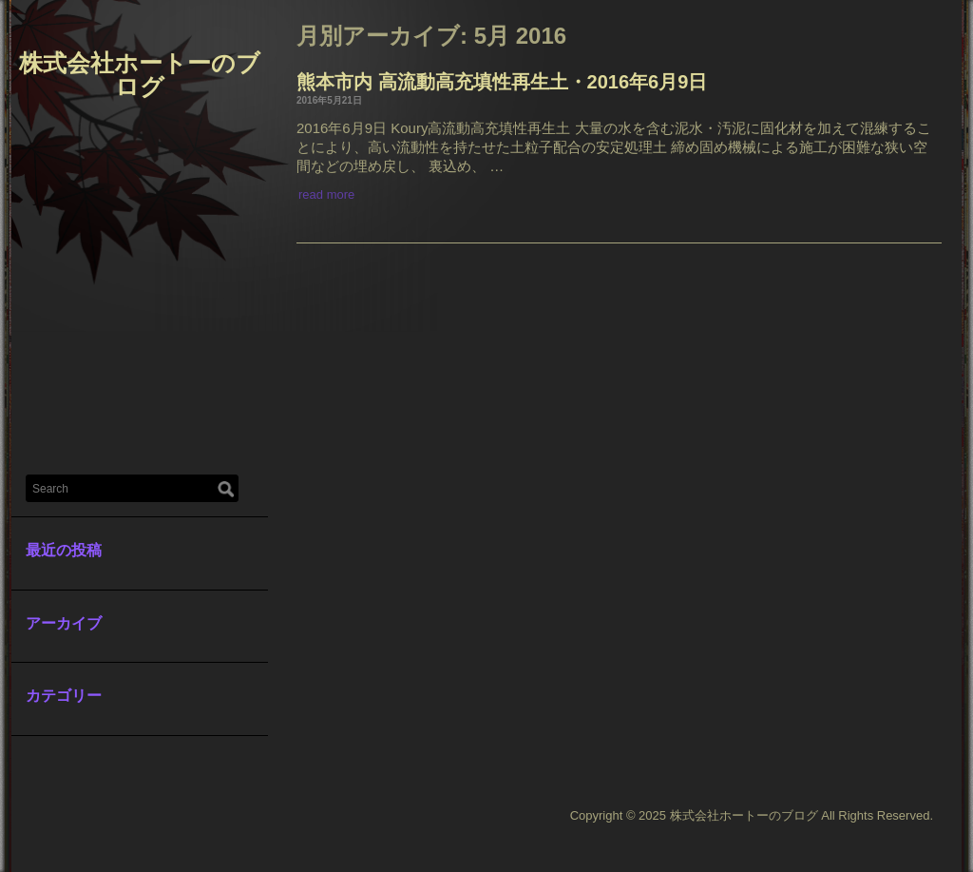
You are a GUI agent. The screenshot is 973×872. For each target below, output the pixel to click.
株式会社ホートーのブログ (139, 74)
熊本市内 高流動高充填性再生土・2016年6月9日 (501, 81)
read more (326, 194)
